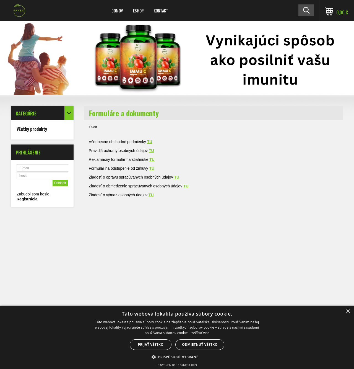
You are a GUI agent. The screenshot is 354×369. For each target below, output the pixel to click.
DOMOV (117, 10)
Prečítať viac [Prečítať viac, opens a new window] (199, 333)
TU (186, 186)
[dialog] (177, 337)
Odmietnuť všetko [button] (199, 344)
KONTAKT (161, 10)
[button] (177, 356)
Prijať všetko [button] (151, 344)
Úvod (93, 127)
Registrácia (27, 199)
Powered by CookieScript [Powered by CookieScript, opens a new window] (177, 365)
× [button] (348, 311)
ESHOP (138, 10)
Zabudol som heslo (33, 194)
